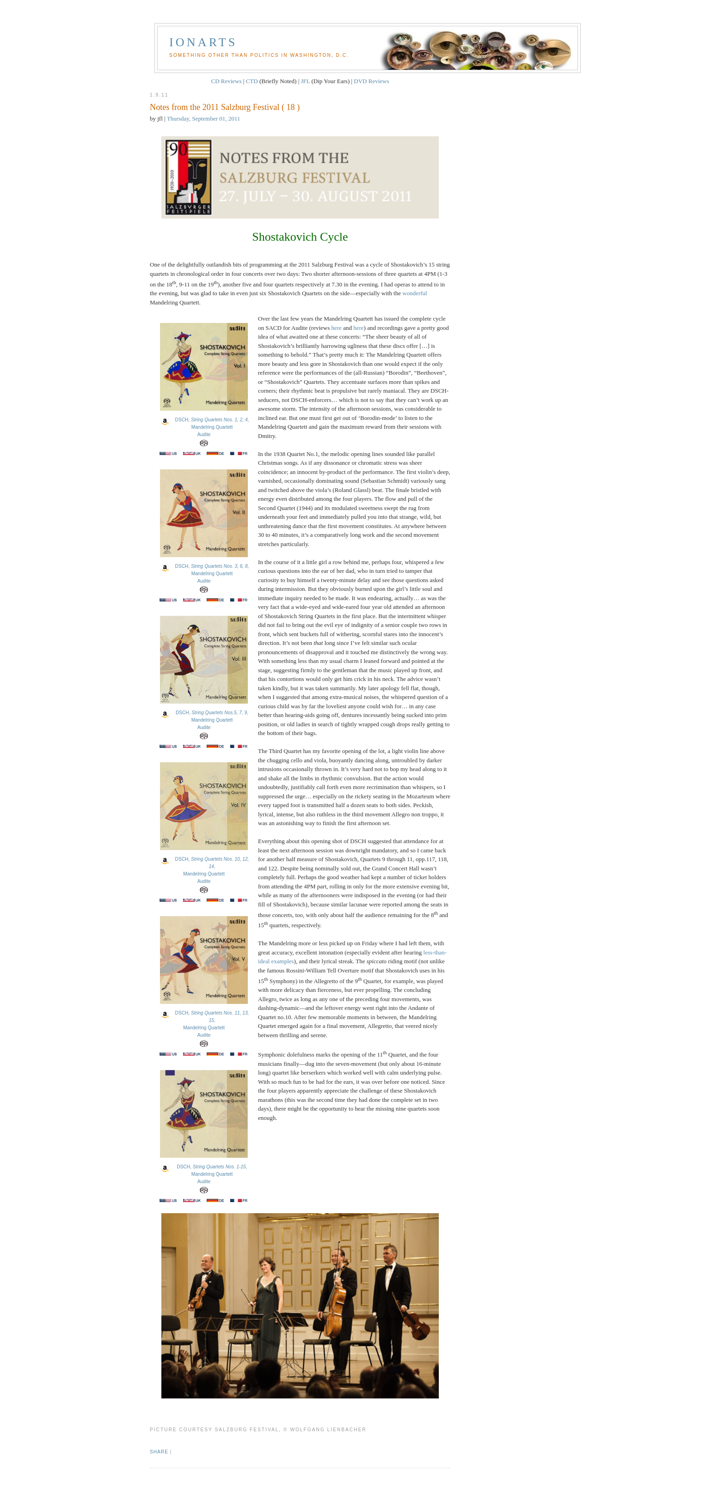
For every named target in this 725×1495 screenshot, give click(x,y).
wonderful (414, 293)
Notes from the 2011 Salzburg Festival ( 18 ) (225, 107)
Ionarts (203, 42)
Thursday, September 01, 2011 (203, 118)
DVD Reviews (371, 81)
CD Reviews (226, 81)
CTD (252, 81)
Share (159, 1451)
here (337, 327)
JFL (305, 81)
